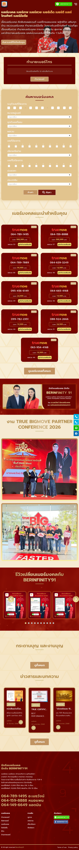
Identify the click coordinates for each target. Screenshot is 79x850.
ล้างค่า (30, 192)
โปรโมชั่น (4, 827)
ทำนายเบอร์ (39, 79)
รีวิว (2, 831)
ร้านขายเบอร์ (5, 834)
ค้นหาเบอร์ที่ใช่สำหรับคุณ (13, 42)
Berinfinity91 (20, 847)
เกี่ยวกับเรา (31, 824)
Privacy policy (73, 847)
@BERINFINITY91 (63, 4)
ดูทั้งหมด (39, 665)
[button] (25, 623)
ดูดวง (30, 817)
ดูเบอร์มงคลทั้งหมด (39, 371)
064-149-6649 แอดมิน (21, 805)
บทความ (11, 704)
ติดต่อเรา (31, 827)
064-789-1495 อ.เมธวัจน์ (22, 796)
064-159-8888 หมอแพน (22, 800)
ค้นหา (46, 192)
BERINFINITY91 (61, 822)
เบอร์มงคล (5, 824)
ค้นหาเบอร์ (5, 821)
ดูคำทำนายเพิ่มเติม (24, 244)
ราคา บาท (19, 239)
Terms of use (62, 847)
